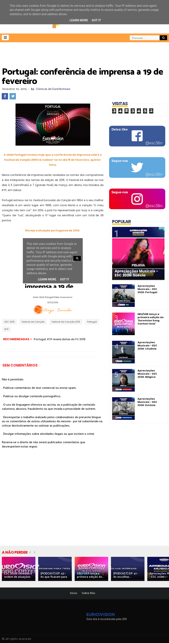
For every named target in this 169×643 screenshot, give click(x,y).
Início (73, 593)
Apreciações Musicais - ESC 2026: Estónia (147, 402)
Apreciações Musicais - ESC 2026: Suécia (136, 273)
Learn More (79, 20)
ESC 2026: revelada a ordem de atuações (18, 575)
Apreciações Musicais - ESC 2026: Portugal (147, 289)
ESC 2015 (9, 321)
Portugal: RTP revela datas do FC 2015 (60, 339)
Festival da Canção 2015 (66, 321)
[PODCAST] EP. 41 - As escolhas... (125, 575)
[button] (5, 37)
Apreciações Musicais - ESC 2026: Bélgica (147, 374)
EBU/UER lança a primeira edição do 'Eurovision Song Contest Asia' (151, 319)
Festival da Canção (33, 321)
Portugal (92, 321)
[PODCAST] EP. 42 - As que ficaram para (53, 575)
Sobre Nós (88, 593)
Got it (96, 20)
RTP (6, 329)
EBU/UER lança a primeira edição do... (90, 575)
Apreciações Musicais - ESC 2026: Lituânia (147, 345)
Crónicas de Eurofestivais (53, 89)
